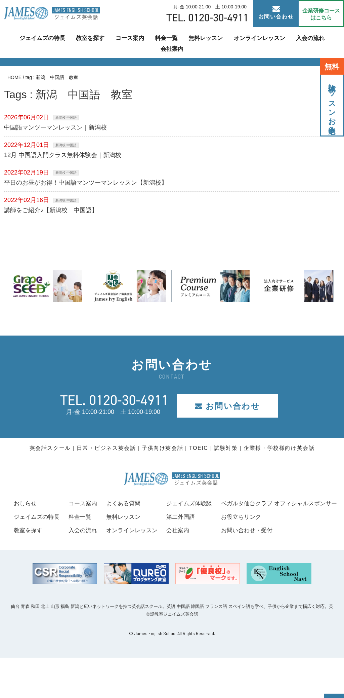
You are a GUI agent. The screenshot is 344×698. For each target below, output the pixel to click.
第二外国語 (304, 516)
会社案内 (323, 42)
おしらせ (26, 503)
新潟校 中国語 (66, 117)
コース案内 (115, 42)
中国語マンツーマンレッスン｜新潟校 (55, 127)
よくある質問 (205, 503)
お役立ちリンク (35, 557)
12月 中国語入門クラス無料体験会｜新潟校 (62, 155)
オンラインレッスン (239, 42)
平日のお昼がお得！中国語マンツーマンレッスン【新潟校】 (85, 182)
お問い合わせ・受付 (41, 571)
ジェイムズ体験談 (313, 503)
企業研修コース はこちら (321, 14)
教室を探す (77, 42)
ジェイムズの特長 (31, 42)
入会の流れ (287, 42)
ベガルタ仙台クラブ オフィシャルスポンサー (75, 543)
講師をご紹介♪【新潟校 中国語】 (51, 210)
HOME (14, 77)
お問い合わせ (276, 13)
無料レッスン (188, 42)
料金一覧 (150, 42)
